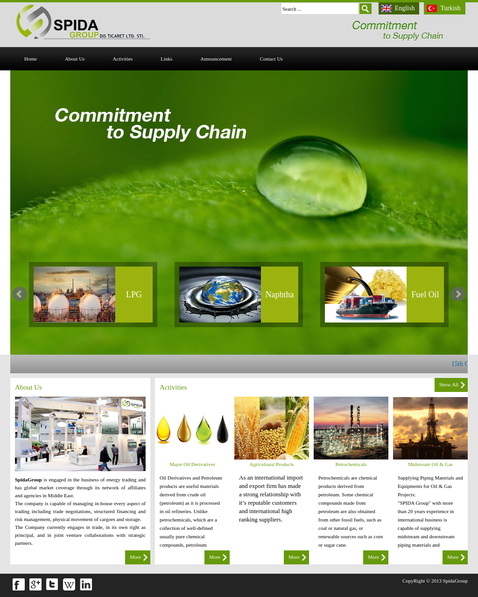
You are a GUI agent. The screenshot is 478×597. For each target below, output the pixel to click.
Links (166, 59)
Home (30, 59)
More (135, 557)
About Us (74, 59)
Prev (19, 294)
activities (122, 59)
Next (457, 294)
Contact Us (271, 59)
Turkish (450, 8)
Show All (448, 384)
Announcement (216, 59)
